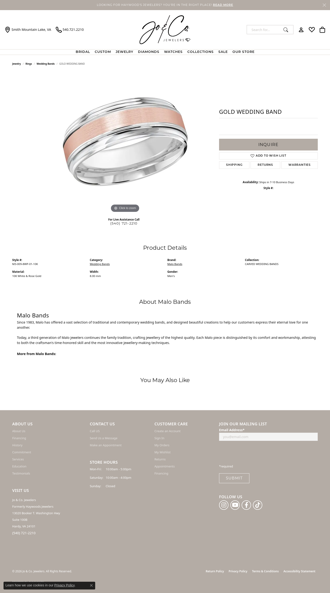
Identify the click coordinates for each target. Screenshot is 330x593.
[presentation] (255, 454)
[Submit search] (287, 29)
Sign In (159, 438)
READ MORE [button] (223, 5)
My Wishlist (162, 452)
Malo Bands (174, 264)
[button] (301, 29)
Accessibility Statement (299, 571)
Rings (29, 63)
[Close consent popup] (91, 585)
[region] (125, 143)
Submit (234, 478)
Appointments (164, 466)
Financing (19, 438)
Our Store (243, 52)
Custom (103, 52)
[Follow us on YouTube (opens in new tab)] (235, 505)
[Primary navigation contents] (165, 52)
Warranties (299, 165)
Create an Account (167, 431)
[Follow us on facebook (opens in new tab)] (246, 505)
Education (19, 466)
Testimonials (21, 473)
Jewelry (124, 52)
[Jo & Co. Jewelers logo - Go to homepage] (165, 29)
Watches (173, 52)
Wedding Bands (46, 63)
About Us (18, 431)
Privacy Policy (238, 571)
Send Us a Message (103, 438)
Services (18, 459)
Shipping (234, 165)
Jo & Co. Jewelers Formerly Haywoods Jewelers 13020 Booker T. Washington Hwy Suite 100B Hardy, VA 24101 (36, 513)
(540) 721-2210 (124, 223)
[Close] (324, 5)
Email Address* (231, 430)
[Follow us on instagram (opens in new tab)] (223, 505)
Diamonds (148, 52)
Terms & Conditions (265, 571)
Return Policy (215, 571)
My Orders (161, 445)
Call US (95, 431)
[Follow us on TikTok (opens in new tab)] (257, 505)
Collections (200, 52)
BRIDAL (83, 52)
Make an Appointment (106, 445)
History (17, 445)
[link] (28, 29)
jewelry (16, 63)
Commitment (21, 452)
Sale (223, 52)
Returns (265, 165)
